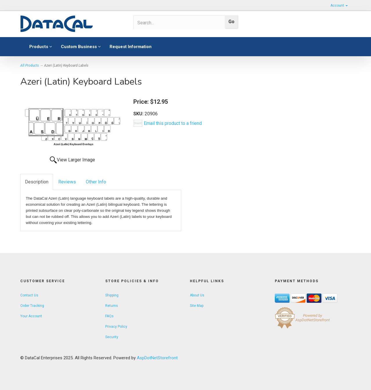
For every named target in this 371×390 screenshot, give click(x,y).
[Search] (177, 22)
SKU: (139, 113)
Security (111, 337)
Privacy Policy (116, 327)
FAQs (109, 316)
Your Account (31, 316)
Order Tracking (32, 306)
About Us (197, 295)
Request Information (131, 46)
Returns (111, 306)
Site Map (196, 306)
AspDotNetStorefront (157, 357)
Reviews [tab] (67, 182)
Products (40, 46)
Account (339, 5)
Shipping (112, 295)
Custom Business (81, 46)
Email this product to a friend (173, 123)
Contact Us (29, 295)
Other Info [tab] (96, 182)
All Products (29, 65)
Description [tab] (36, 182)
